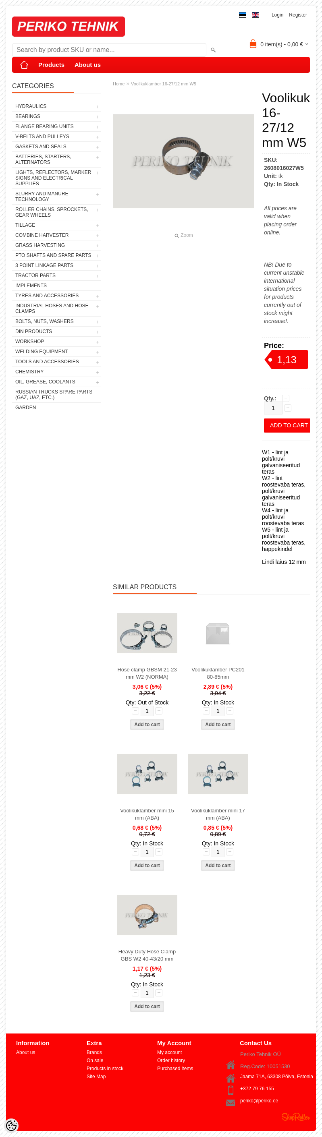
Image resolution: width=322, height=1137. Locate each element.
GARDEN (25, 407)
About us (88, 64)
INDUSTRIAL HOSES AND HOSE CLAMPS (52, 308)
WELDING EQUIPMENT (41, 351)
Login (277, 15)
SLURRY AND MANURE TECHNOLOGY (42, 196)
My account (169, 1052)
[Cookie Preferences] (11, 1125)
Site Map (96, 1076)
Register (298, 15)
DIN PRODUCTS (33, 331)
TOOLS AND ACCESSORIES (47, 362)
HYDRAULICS (30, 106)
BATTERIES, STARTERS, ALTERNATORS (43, 159)
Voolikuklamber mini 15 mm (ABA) (147, 814)
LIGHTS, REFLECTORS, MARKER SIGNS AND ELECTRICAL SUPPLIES (53, 178)
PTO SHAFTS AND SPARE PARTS (53, 255)
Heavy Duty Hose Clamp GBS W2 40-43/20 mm (147, 955)
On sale (95, 1060)
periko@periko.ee (259, 1101)
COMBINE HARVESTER (42, 235)
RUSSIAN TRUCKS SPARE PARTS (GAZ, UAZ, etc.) (53, 394)
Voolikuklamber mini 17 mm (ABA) (218, 814)
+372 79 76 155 (257, 1088)
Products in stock (105, 1068)
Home (119, 83)
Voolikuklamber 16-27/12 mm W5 (163, 83)
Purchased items (175, 1068)
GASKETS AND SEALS (40, 146)
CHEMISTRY (29, 372)
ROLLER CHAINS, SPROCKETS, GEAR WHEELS (51, 212)
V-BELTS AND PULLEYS (42, 136)
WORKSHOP (29, 341)
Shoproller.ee (296, 1117)
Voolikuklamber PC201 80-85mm (218, 673)
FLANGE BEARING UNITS (44, 126)
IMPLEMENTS (31, 285)
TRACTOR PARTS (35, 275)
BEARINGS (27, 116)
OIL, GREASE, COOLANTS (45, 382)
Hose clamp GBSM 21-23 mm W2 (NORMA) (147, 673)
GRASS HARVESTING (40, 245)
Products (51, 64)
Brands (94, 1052)
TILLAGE (25, 225)
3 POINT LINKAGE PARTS (44, 265)
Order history (171, 1060)
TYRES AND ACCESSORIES (47, 295)
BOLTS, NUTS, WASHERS (44, 321)
